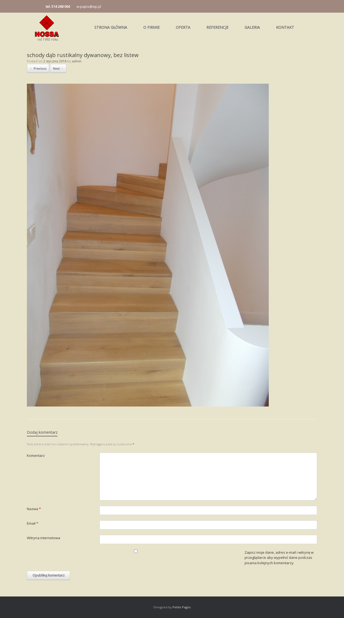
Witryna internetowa (43, 537)
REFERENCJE (217, 27)
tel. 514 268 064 (58, 6)
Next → (58, 68)
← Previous (38, 68)
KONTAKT (285, 27)
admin (76, 61)
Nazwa (34, 508)
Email (32, 523)
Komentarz (36, 455)
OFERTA (183, 27)
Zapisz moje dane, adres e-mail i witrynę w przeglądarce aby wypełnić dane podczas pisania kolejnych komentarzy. (279, 557)
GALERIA (252, 27)
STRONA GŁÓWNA (110, 27)
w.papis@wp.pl (89, 6)
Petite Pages (182, 607)
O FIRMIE (151, 27)
